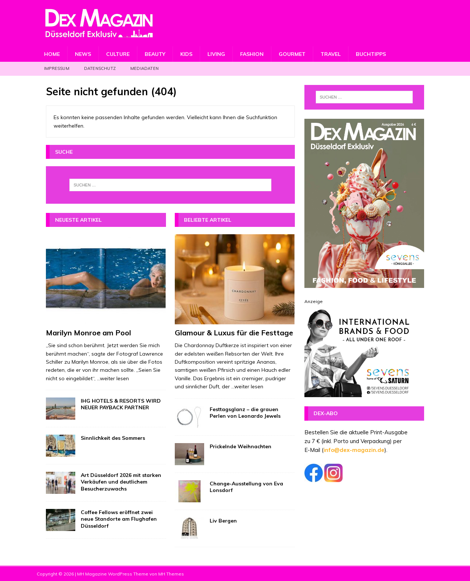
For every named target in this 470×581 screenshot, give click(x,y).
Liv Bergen (223, 520)
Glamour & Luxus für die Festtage (234, 332)
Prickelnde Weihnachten (240, 446)
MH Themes (171, 574)
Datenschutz (100, 68)
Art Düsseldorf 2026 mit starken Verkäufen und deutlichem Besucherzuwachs (121, 482)
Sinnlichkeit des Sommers (113, 438)
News (83, 54)
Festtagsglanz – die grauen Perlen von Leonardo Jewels (245, 412)
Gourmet (292, 54)
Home (52, 54)
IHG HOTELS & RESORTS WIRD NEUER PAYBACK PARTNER (121, 404)
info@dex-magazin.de (353, 449)
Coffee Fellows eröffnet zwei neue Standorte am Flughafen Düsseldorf (119, 519)
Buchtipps (371, 54)
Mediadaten (144, 68)
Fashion (252, 54)
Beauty (155, 54)
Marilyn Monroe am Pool (88, 332)
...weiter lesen (113, 378)
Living (216, 54)
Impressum (56, 68)
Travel (331, 54)
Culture (118, 54)
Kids (186, 54)
